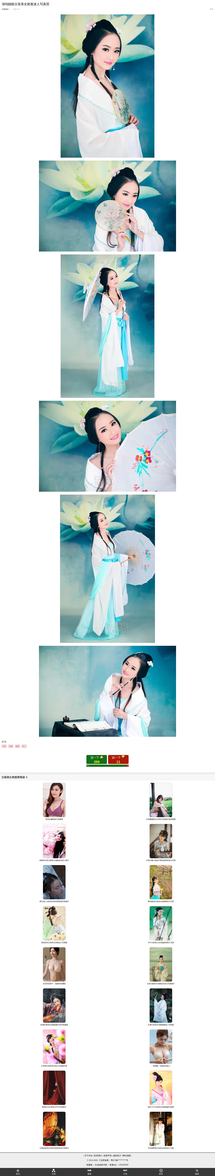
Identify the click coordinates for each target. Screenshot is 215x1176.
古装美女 (5, 9)
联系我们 (98, 1156)
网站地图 (127, 1156)
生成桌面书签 (101, 1165)
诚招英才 (117, 1156)
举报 (211, 9)
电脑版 (89, 1165)
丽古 (24, 746)
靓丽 (17, 746)
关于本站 (88, 1156)
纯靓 (11, 746)
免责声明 (107, 1156)
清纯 (4, 746)
